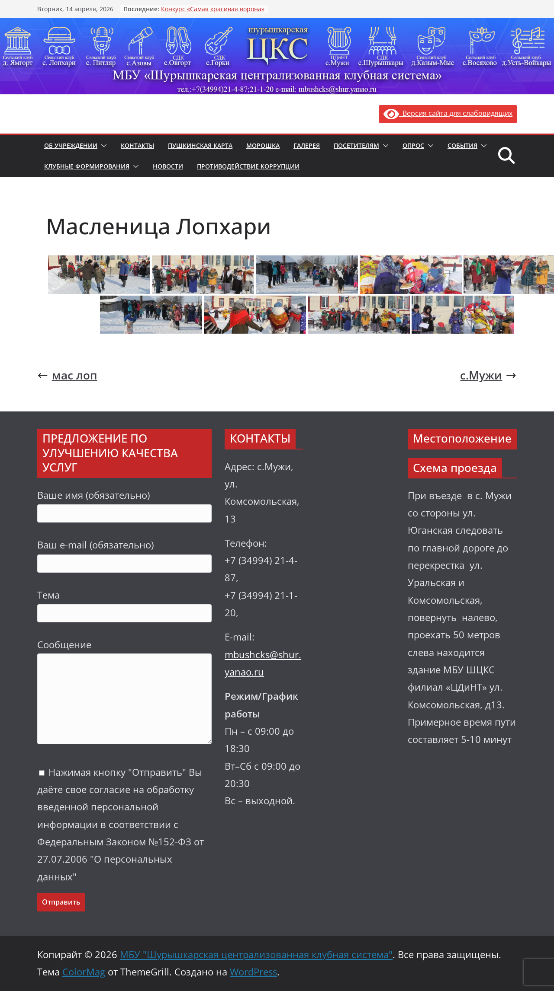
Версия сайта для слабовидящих (447, 113)
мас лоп (67, 375)
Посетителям (356, 145)
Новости (168, 166)
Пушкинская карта (200, 145)
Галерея (306, 145)
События (462, 145)
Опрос (413, 145)
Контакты (137, 145)
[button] (102, 146)
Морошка (263, 145)
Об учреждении (70, 145)
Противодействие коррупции (248, 166)
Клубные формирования (86, 166)
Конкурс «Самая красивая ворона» (212, 9)
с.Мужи (488, 375)
